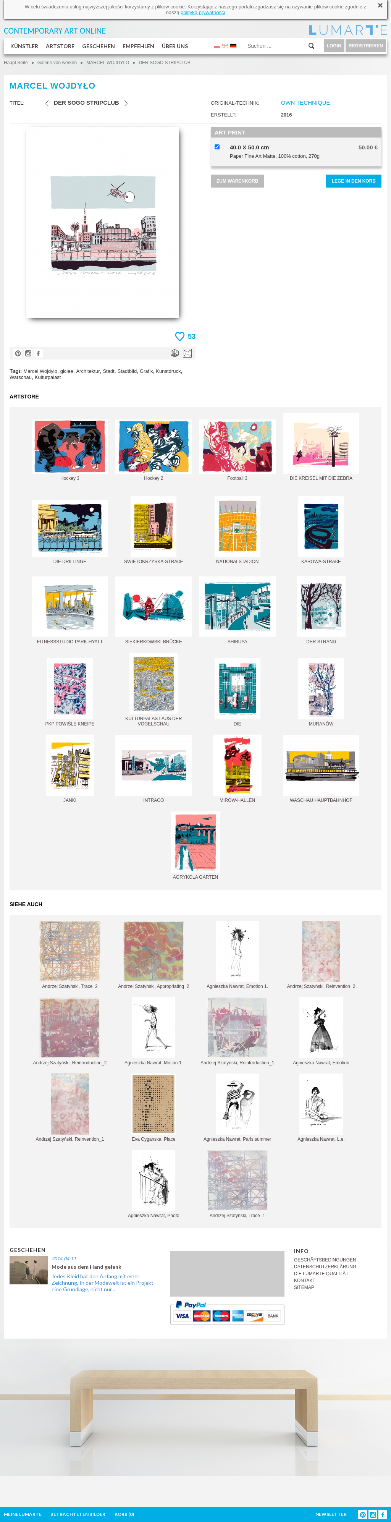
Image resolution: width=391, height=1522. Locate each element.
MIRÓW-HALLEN (237, 769)
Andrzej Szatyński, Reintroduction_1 (237, 1031)
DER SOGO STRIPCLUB (164, 62)
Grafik (146, 371)
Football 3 (237, 450)
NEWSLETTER (331, 1514)
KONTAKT (304, 1280)
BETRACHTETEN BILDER (77, 1514)
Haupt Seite (16, 62)
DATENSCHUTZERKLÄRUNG (325, 1266)
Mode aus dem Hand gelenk (86, 1266)
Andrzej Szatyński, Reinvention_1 (70, 1107)
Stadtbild (127, 371)
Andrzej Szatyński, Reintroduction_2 (70, 1031)
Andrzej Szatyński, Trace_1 (237, 1184)
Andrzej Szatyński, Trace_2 (69, 955)
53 (192, 336)
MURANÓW (321, 692)
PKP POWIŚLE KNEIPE (69, 692)
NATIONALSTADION (237, 530)
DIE (237, 692)
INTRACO (153, 769)
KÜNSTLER (24, 46)
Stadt (108, 371)
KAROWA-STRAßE (321, 530)
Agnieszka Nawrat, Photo (153, 1184)
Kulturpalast (48, 377)
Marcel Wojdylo (40, 371)
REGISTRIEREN (366, 46)
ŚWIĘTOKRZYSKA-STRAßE (153, 530)
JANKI (70, 769)
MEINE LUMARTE (23, 1514)
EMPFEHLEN (138, 46)
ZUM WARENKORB (237, 181)
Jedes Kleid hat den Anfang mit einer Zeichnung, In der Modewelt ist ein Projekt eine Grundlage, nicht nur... (102, 1282)
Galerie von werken (57, 62)
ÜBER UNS (175, 46)
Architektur (88, 371)
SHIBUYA (237, 610)
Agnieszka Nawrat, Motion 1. (153, 1031)
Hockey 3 (70, 450)
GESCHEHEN (98, 46)
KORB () (124, 1514)
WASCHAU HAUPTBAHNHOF (321, 769)
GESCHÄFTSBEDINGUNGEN (325, 1260)
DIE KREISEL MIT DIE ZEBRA (321, 447)
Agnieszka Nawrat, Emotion (321, 1031)
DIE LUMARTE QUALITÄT (321, 1273)
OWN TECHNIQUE (305, 102)
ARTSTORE (60, 46)
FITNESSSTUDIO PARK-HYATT (70, 610)
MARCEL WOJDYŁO (107, 62)
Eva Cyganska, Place (153, 1107)
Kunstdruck (168, 371)
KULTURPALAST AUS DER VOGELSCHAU (153, 690)
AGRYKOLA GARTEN (195, 845)
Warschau (21, 377)
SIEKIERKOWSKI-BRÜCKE (153, 610)
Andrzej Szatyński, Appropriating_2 (153, 955)
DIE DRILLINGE (70, 532)
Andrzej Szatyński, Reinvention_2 (321, 955)
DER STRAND (321, 610)
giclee (66, 371)
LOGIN (334, 46)
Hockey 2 (153, 450)
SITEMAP (304, 1287)
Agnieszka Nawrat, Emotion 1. (237, 955)
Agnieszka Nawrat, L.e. (320, 1107)
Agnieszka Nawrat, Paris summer (237, 1107)
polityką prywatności (203, 12)
